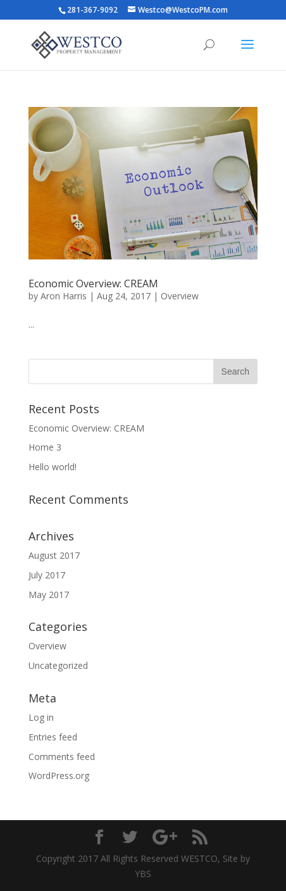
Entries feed (52, 737)
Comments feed (61, 757)
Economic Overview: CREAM (93, 283)
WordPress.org (58, 776)
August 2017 (54, 555)
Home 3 (44, 447)
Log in (41, 717)
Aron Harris (63, 296)
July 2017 (46, 575)
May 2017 (48, 595)
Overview (180, 296)
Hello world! (52, 467)
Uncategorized (58, 665)
